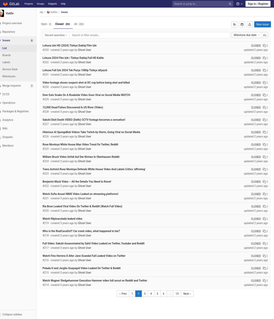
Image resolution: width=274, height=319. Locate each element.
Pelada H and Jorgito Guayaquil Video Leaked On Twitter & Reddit (87, 268)
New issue (262, 24)
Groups (40, 3)
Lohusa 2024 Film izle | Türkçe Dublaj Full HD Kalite (78, 57)
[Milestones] (21, 76)
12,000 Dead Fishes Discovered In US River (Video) (78, 107)
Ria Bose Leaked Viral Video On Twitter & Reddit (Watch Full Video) (88, 206)
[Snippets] (21, 137)
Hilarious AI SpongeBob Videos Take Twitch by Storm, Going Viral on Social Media (97, 132)
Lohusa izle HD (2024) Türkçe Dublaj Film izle (75, 45)
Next (190, 293)
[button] (21, 314)
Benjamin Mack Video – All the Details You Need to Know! (82, 181)
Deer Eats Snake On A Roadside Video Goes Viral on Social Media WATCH (91, 94)
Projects (29, 3)
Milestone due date (247, 35)
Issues (69, 12)
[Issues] (21, 40)
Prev (126, 293)
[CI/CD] (21, 94)
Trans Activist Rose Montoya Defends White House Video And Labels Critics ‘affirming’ (99, 169)
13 (179, 293)
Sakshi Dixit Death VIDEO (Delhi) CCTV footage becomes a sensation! (89, 119)
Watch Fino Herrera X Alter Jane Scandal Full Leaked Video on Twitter (89, 255)
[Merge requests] (21, 85)
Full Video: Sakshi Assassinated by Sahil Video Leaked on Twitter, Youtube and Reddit (99, 243)
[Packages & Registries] (21, 111)
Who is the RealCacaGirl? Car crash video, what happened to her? (86, 231)
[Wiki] (21, 128)
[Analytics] (21, 120)
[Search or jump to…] (203, 4)
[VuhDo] (21, 13)
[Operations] (21, 103)
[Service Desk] (21, 69)
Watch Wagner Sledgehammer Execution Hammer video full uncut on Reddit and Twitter (100, 280)
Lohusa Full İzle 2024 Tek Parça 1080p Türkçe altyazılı (80, 70)
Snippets (52, 3)
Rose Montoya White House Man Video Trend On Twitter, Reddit (86, 144)
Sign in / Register (258, 3)
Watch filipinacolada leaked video (68, 218)
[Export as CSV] (250, 24)
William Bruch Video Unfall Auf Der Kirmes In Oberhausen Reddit (86, 156)
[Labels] (21, 62)
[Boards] (21, 55)
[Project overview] (21, 23)
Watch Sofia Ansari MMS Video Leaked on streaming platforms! (86, 193)
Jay (47, 12)
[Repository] (21, 32)
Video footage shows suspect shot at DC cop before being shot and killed (91, 82)
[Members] (21, 145)
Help (63, 3)
